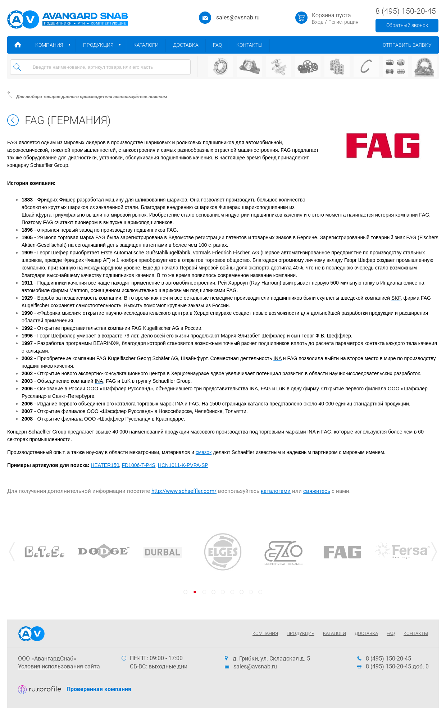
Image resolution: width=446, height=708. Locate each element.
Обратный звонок (407, 25)
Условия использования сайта (59, 666)
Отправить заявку (411, 45)
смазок (203, 452)
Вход (317, 22)
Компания (55, 45)
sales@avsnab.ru (238, 17)
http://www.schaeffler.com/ (184, 491)
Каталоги (149, 45)
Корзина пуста (331, 15)
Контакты (253, 45)
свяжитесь (316, 491)
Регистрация (343, 22)
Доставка (189, 45)
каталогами (276, 491)
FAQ (221, 45)
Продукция (104, 45)
